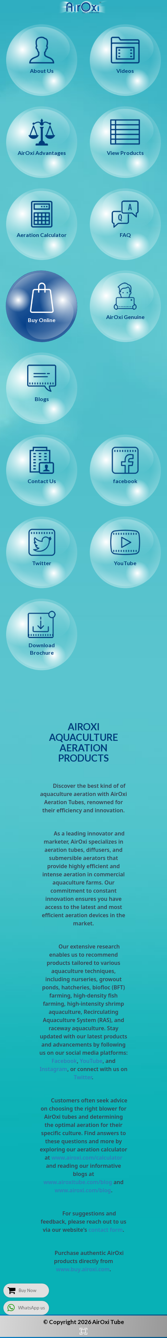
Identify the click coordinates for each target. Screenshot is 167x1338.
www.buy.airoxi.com (83, 1269)
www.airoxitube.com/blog (78, 1182)
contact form (105, 1229)
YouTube (91, 1061)
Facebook (64, 1061)
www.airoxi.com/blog (82, 1190)
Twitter (83, 1077)
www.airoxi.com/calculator (86, 1157)
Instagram (53, 1069)
